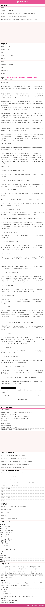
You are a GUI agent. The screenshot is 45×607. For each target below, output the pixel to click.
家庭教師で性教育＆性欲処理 (7, 64)
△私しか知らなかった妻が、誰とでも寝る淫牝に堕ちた (12, 467)
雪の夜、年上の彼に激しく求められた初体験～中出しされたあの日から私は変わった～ (19, 13)
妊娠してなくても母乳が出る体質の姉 (9, 518)
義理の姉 (19, 571)
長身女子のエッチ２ (5, 70)
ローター (24, 573)
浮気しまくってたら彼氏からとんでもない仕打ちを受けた (13, 455)
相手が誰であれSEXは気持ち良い (9, 425)
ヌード (22, 575)
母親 (6, 571)
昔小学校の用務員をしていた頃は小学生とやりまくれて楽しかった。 (17, 412)
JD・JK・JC (4, 524)
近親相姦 (3, 555)
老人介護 (3, 73)
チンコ (9, 390)
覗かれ (10, 566)
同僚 (32, 571)
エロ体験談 (35, 605)
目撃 (11, 577)
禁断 (2, 577)
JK (10, 568)
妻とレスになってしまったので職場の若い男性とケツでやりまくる (17, 418)
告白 (36, 575)
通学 (20, 568)
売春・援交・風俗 (6, 557)
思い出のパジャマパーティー (7, 10)
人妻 (23, 390)
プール (2, 67)
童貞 (40, 390)
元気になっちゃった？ (5, 49)
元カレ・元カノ (5, 534)
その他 (3, 561)
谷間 (15, 575)
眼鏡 (33, 573)
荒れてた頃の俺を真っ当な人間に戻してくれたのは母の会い (15, 585)
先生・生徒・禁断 (6, 526)
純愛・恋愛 (4, 528)
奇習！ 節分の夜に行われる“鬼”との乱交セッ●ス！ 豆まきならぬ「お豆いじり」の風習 (19, 19)
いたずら (3, 573)
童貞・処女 (13, 387)
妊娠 (27, 390)
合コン (29, 568)
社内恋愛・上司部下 (6, 540)
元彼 (2, 52)
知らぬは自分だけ (5, 598)
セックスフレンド (6, 538)
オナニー (3, 547)
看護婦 (39, 566)
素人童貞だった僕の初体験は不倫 (9, 427)
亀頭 (6, 575)
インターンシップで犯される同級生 (9, 414)
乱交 (19, 390)
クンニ (38, 571)
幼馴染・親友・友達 (6, 532)
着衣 (35, 566)
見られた (15, 566)
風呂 (40, 568)
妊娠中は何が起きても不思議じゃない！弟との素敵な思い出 (13, 16)
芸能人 (2, 568)
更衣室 (2, 571)
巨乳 (12, 575)
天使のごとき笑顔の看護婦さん (8, 602)
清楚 (13, 568)
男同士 (31, 566)
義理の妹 (24, 571)
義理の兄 (14, 571)
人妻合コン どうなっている (7, 55)
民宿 (37, 568)
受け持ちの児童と (5, 587)
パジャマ (29, 573)
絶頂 (30, 575)
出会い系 (40, 575)
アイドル (7, 568)
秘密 (35, 390)
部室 (16, 568)
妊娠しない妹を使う (5, 515)
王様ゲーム (6, 577)
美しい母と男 (4, 58)
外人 (2, 559)
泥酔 (2, 551)
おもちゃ (15, 573)
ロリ (28, 566)
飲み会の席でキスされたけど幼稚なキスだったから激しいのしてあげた (18, 416)
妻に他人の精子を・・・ (6, 420)
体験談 (36, 573)
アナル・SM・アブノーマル (8, 549)
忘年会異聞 (3, 591)
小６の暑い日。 (4, 589)
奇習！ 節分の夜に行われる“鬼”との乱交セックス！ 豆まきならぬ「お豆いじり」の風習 (19, 482)
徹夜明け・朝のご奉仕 (5, 46)
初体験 (26, 575)
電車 (23, 568)
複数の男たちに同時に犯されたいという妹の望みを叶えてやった (16, 429)
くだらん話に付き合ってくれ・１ (9, 423)
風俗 (4, 392)
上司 (35, 571)
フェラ (42, 571)
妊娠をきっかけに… (5, 512)
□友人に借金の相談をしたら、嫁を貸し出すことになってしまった (15, 464)
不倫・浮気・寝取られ (7, 530)
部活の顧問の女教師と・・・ (34, 403)
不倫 (11, 403)
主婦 (14, 390)
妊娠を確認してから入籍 (6, 509)
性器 (19, 575)
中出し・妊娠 (5, 387)
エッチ (4, 390)
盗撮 (7, 566)
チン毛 (2, 575)
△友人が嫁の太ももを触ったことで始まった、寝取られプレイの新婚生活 (16, 461)
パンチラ (3, 566)
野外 (26, 568)
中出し (7, 573)
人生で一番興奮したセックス (8, 409)
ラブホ (33, 568)
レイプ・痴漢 (4, 546)
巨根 (9, 575)
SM (18, 566)
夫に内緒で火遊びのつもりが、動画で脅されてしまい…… (13, 485)
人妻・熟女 (4, 536)
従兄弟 (2, 7)
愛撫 (11, 573)
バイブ (19, 573)
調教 (22, 566)
